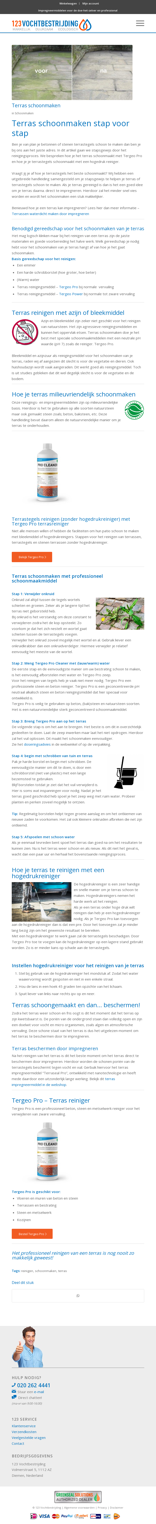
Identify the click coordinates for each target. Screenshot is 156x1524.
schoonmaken (45, 1271)
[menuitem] (68, 3)
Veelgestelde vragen (29, 1437)
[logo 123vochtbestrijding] (61, 23)
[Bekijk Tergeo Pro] (32, 557)
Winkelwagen (68, 3)
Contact (18, 1443)
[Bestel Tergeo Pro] (32, 1234)
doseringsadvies (37, 744)
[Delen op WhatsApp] (78, 1295)
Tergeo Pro (68, 286)
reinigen (27, 1271)
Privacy (102, 1507)
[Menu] (137, 23)
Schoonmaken (24, 113)
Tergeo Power (71, 293)
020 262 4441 (34, 1385)
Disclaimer (116, 1507)
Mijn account (90, 3)
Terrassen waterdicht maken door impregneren (50, 213)
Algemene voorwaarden (79, 1507)
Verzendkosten (24, 1431)
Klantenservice (24, 1425)
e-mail (39, 1391)
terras (62, 1271)
